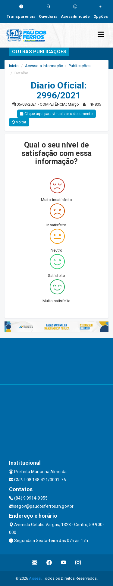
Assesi (35, 578)
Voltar (19, 122)
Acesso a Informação (44, 66)
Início (14, 66)
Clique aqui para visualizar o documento (56, 114)
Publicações (79, 66)
